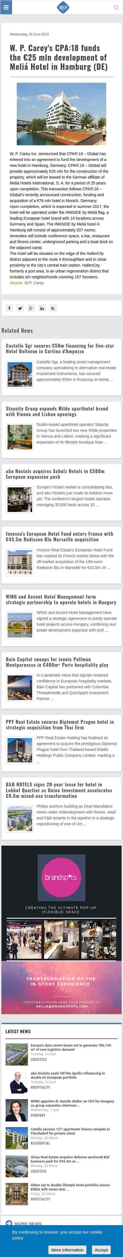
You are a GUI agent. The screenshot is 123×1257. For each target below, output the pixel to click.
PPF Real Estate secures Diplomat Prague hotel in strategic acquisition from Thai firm (60, 724)
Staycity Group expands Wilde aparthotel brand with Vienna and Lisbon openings (57, 411)
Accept (101, 1249)
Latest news (18, 1031)
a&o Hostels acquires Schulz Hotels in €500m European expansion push (55, 474)
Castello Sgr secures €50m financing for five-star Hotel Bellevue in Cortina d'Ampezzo (60, 348)
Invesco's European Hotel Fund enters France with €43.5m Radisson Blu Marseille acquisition (59, 536)
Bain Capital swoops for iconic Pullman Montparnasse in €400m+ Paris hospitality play (57, 662)
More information (67, 1249)
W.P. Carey (34, 283)
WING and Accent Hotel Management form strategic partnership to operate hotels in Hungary (61, 599)
